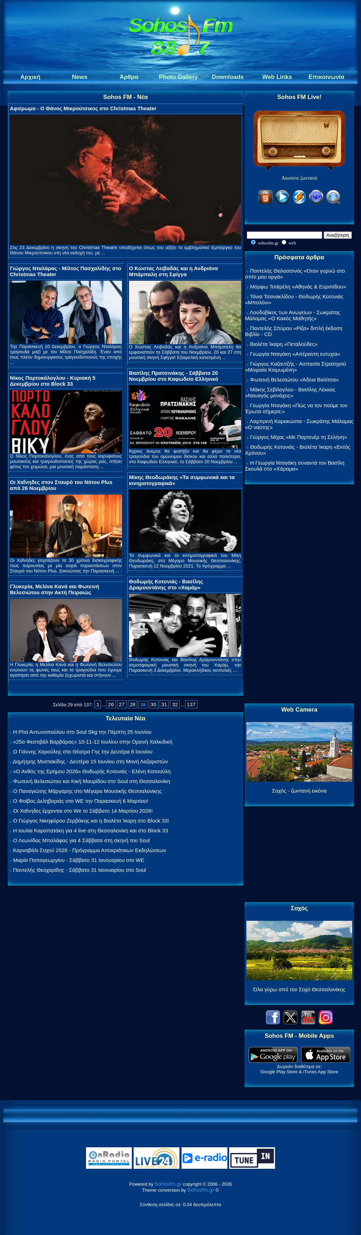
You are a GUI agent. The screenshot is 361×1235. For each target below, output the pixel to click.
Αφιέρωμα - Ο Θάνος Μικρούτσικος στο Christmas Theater (83, 108)
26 (111, 704)
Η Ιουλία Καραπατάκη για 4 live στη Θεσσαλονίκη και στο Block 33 (90, 830)
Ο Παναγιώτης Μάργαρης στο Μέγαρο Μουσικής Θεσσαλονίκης (87, 791)
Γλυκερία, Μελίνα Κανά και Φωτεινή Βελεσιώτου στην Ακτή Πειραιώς (54, 589)
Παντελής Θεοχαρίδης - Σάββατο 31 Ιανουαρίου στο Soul (79, 870)
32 (175, 704)
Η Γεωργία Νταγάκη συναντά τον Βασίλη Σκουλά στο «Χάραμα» (294, 466)
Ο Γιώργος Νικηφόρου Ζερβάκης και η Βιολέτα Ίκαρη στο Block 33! (91, 821)
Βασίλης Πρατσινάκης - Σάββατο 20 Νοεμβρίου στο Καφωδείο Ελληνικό (173, 376)
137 (191, 704)
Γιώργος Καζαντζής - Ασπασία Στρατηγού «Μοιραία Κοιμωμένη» (295, 367)
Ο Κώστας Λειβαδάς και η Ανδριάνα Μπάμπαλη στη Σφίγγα (173, 271)
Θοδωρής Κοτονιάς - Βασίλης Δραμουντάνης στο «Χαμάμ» (166, 584)
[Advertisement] (299, 594)
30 (154, 704)
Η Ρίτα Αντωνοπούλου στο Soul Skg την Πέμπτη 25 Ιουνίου (82, 732)
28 (133, 704)
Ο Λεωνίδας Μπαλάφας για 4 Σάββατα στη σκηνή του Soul (81, 840)
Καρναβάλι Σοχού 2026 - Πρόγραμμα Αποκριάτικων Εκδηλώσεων (89, 850)
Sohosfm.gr (168, 1184)
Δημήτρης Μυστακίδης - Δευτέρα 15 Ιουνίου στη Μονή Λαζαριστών (90, 761)
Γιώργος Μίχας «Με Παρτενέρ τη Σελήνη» (298, 437)
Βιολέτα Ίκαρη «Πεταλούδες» (284, 344)
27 (122, 704)
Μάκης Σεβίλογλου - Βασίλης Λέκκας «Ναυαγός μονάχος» (290, 392)
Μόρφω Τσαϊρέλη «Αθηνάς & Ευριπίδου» (298, 287)
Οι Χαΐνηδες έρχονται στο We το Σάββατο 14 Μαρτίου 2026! (83, 811)
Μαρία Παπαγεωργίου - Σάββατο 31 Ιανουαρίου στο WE (78, 860)
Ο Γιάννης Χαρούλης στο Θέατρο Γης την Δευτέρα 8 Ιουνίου (82, 752)
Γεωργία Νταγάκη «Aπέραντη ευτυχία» (295, 354)
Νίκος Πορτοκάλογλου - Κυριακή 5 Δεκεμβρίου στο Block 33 (53, 381)
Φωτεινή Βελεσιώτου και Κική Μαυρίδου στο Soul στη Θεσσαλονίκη (91, 781)
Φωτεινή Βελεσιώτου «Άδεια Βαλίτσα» (294, 380)
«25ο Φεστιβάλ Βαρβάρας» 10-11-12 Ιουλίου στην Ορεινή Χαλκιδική (92, 742)
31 (164, 704)
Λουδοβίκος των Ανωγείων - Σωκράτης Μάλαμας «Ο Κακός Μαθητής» (292, 315)
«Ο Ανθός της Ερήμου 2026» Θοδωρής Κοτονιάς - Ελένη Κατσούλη (92, 771)
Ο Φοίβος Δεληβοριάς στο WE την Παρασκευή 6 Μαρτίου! (80, 801)
